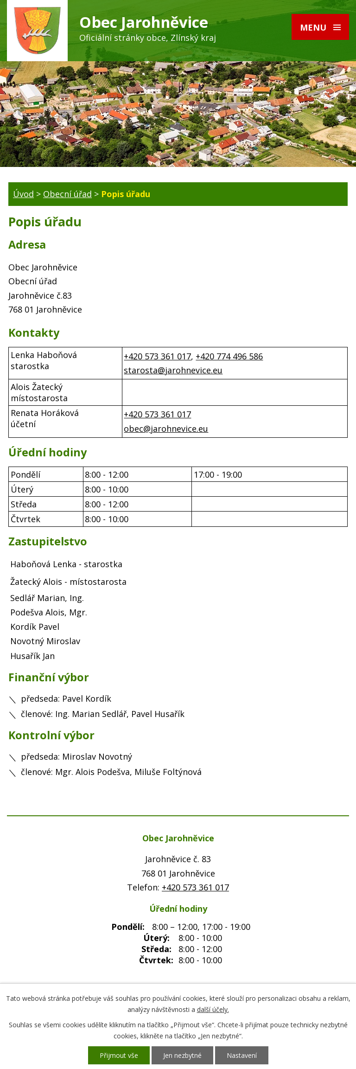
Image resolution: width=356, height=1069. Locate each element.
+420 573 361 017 (157, 356)
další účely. (213, 1009)
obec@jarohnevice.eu (166, 428)
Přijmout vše (119, 1055)
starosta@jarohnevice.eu (173, 370)
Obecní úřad (67, 193)
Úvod (23, 193)
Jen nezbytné (182, 1055)
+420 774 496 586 (229, 356)
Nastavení (242, 1055)
